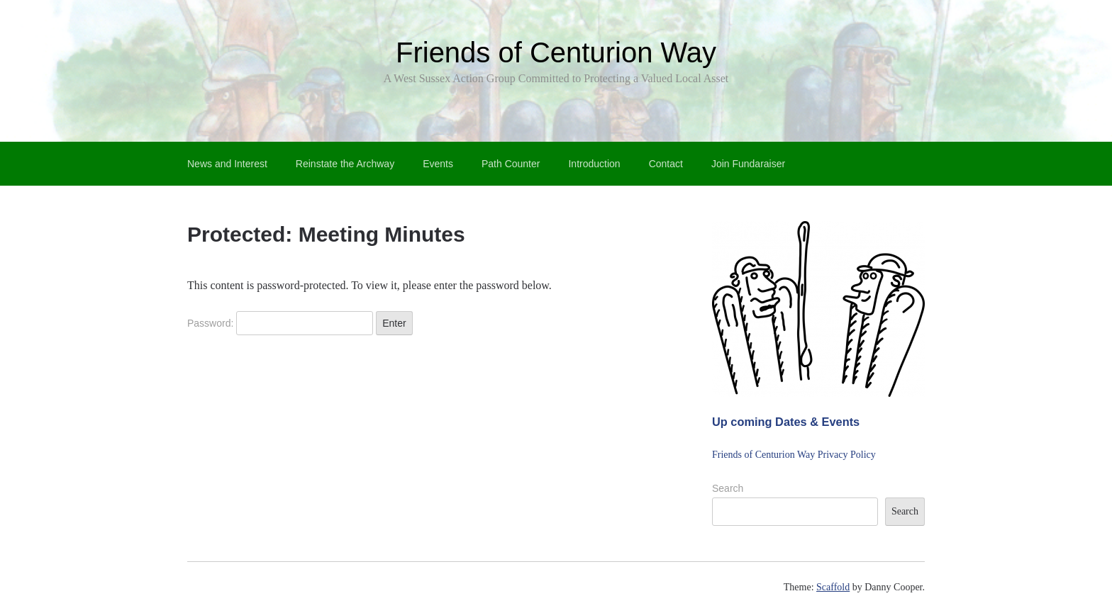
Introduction (594, 163)
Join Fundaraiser (748, 163)
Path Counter (511, 163)
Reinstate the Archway (345, 163)
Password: (280, 323)
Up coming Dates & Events (786, 421)
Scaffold (833, 587)
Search (727, 488)
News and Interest (227, 163)
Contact (666, 163)
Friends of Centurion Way (556, 52)
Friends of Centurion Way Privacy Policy (794, 454)
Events (438, 163)
